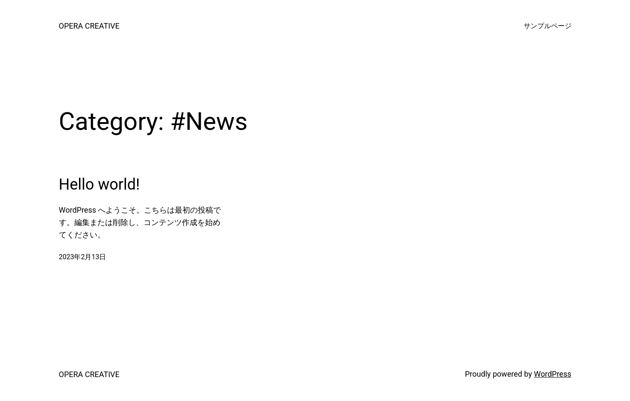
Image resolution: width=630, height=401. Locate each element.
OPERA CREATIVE (89, 25)
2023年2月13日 (82, 257)
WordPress (552, 373)
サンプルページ (547, 26)
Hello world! (99, 184)
